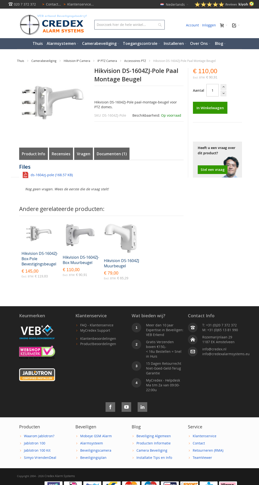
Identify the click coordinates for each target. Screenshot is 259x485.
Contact (199, 443)
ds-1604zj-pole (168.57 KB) (52, 175)
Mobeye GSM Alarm (96, 436)
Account (192, 25)
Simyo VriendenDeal (40, 457)
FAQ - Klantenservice (96, 325)
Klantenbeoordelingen (98, 338)
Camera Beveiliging (151, 450)
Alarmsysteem (91, 443)
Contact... (51, 4)
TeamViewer (202, 457)
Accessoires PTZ (135, 61)
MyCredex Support (95, 330)
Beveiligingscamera (95, 450)
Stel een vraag (213, 169)
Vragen (83, 153)
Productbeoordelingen (98, 343)
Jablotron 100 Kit (37, 450)
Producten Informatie (153, 443)
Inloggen (209, 25)
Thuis (21, 61)
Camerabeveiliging (44, 61)
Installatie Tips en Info (154, 457)
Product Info (33, 153)
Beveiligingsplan (93, 457)
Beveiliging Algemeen (153, 436)
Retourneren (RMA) (208, 450)
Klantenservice (204, 436)
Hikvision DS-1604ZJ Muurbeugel (121, 263)
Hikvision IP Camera (77, 61)
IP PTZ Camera (107, 61)
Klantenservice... (78, 4)
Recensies (61, 153)
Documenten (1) (112, 153)
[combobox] (129, 25)
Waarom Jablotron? (39, 436)
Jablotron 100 (34, 443)
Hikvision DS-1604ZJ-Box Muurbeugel (81, 260)
